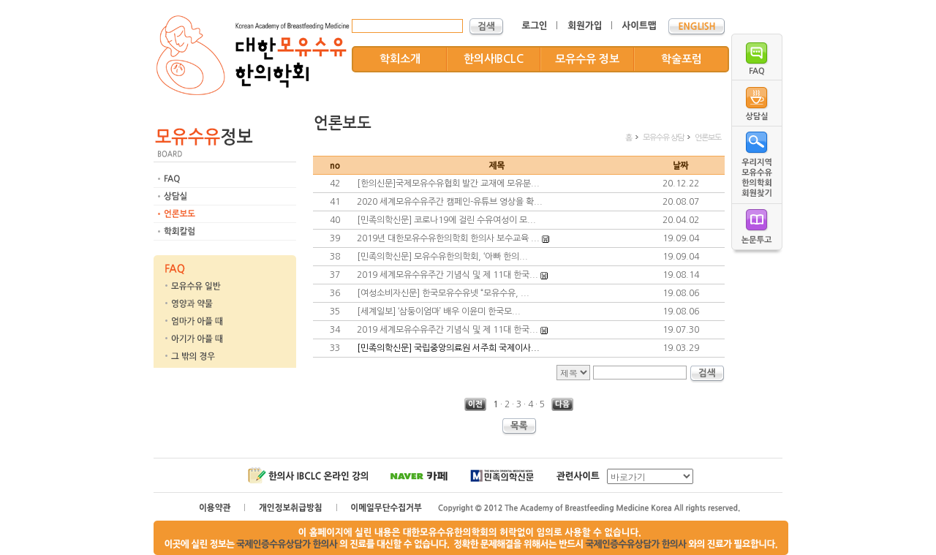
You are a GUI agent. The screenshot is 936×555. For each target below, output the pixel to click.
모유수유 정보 (587, 58)
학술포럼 (681, 58)
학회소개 (400, 58)
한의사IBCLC (494, 58)
